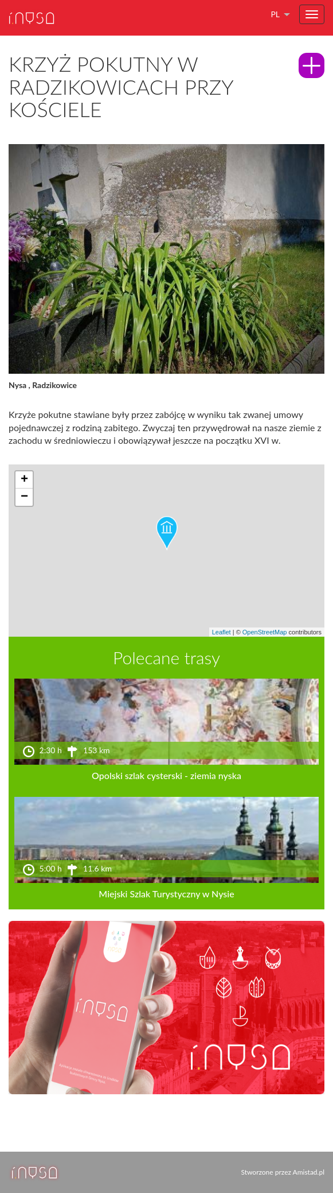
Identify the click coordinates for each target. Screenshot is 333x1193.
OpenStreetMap (264, 632)
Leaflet (221, 632)
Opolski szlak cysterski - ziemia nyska (166, 775)
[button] (167, 533)
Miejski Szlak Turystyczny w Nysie (166, 893)
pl (275, 14)
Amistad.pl (308, 1172)
